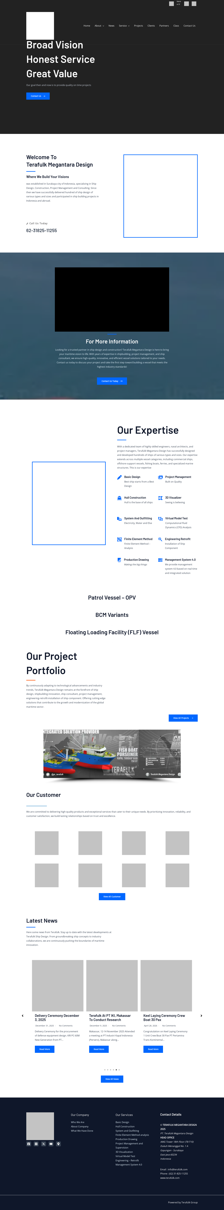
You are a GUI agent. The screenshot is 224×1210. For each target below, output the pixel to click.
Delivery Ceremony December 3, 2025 (57, 1017)
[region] (112, 757)
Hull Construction (125, 1126)
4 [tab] (113, 1069)
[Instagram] (36, 1143)
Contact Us (189, 25)
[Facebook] (28, 1143)
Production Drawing (126, 1139)
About (99, 25)
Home (87, 25)
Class (176, 25)
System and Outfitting (127, 1130)
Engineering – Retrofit (127, 1160)
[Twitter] (43, 1143)
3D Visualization (124, 1151)
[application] (102, 25)
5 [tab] (116, 1069)
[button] (38, 96)
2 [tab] (107, 1069)
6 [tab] (119, 1069)
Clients (151, 25)
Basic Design (122, 1122)
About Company (79, 1126)
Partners (164, 25)
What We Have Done (82, 1130)
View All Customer (112, 896)
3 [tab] (110, 1069)
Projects (138, 25)
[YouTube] (51, 1143)
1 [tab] (104, 1069)
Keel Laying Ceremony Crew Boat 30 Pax (164, 1017)
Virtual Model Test (125, 1156)
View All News (112, 1079)
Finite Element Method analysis (132, 1134)
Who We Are (77, 1122)
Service (124, 25)
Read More (44, 1049)
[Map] (58, 1143)
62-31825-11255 (41, 230)
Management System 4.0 (129, 1164)
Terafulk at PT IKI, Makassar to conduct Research (110, 1017)
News (111, 25)
